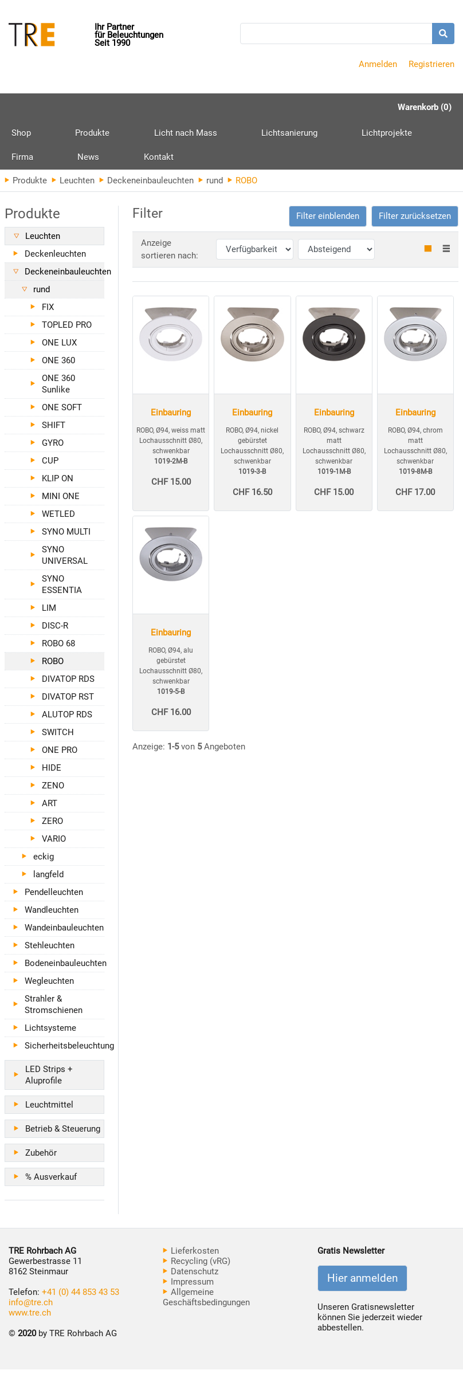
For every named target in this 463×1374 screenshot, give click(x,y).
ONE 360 (58, 365)
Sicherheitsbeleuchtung (64, 1050)
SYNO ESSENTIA (62, 589)
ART (49, 808)
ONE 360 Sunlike (58, 388)
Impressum (188, 1286)
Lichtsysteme (50, 1032)
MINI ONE (61, 501)
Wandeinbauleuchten (64, 932)
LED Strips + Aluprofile (49, 1079)
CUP (50, 465)
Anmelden (378, 64)
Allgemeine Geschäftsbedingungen (206, 1301)
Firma (360, 134)
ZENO (53, 790)
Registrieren (431, 64)
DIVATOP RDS (68, 683)
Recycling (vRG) (196, 1266)
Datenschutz (190, 1276)
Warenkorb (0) (425, 107)
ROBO (53, 666)
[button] (328, 220)
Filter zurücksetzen (415, 220)
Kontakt (26, 160)
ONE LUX (59, 347)
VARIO (54, 843)
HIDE (51, 772)
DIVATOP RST (68, 701)
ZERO (52, 826)
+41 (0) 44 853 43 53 (80, 1296)
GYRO (53, 447)
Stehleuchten (49, 950)
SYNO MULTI (66, 536)
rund (210, 185)
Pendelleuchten (54, 897)
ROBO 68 (58, 648)
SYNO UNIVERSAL (65, 560)
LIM (49, 612)
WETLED (58, 518)
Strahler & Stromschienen (54, 1009)
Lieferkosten (191, 1255)
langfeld (48, 879)
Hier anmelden (362, 1283)
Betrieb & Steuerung (62, 1133)
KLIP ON (57, 483)
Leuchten (73, 185)
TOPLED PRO (67, 329)
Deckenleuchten (55, 258)
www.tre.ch (30, 1317)
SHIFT (53, 430)
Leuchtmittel (49, 1109)
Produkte (71, 138)
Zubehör (41, 1157)
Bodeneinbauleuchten (64, 968)
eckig (43, 861)
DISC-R (55, 630)
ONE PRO (59, 754)
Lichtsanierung (225, 134)
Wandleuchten (52, 914)
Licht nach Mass (142, 134)
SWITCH (58, 737)
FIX (48, 312)
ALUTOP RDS (67, 719)
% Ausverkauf (51, 1181)
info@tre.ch (31, 1307)
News (405, 134)
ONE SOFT (62, 412)
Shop (21, 134)
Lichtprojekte (301, 134)
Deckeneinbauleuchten (146, 185)
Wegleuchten (49, 985)
